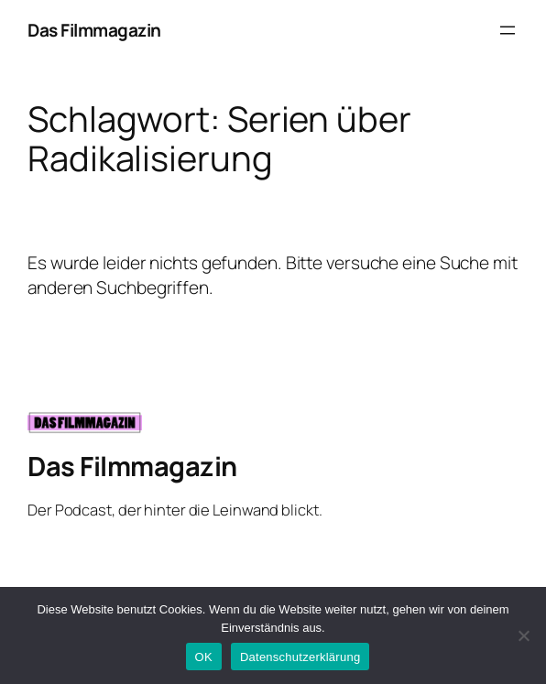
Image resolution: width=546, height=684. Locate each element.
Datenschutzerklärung (300, 657)
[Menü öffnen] (508, 30)
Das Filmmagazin (94, 30)
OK (204, 657)
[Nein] (523, 635)
